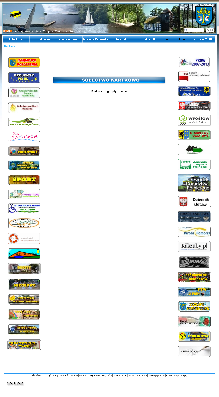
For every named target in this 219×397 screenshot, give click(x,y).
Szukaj (210, 30)
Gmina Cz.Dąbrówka (89, 375)
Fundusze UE (120, 375)
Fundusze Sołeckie (137, 375)
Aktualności (37, 375)
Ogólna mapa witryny (177, 375)
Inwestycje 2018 (157, 375)
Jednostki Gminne (69, 375)
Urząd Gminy (51, 375)
